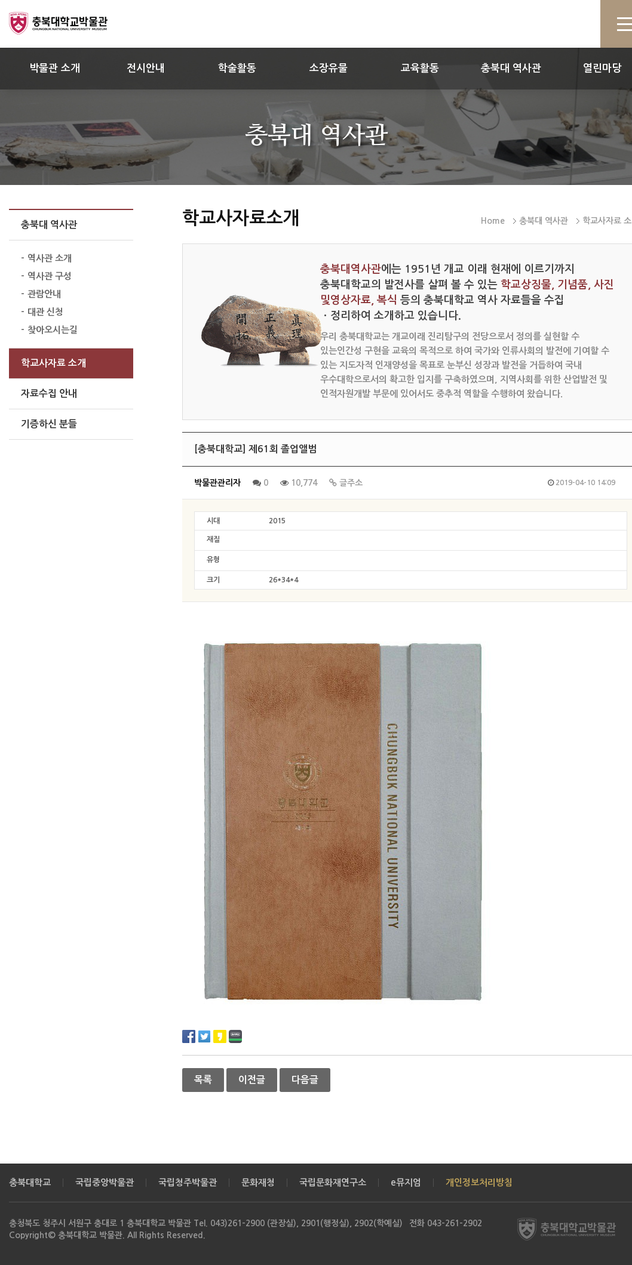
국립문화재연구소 (332, 1182)
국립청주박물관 (187, 1182)
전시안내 (146, 68)
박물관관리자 (217, 483)
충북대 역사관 (511, 68)
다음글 (305, 1079)
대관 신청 (45, 311)
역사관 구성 (49, 275)
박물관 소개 (54, 68)
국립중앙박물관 (104, 1182)
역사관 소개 (49, 258)
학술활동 (237, 68)
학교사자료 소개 (53, 363)
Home (493, 221)
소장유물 (328, 68)
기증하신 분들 (49, 423)
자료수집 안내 (49, 393)
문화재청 (258, 1182)
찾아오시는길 (52, 329)
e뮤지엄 (406, 1182)
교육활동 (420, 68)
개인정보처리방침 (479, 1182)
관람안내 (44, 293)
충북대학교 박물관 (71, 23)
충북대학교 (30, 1182)
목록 (203, 1079)
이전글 (251, 1079)
